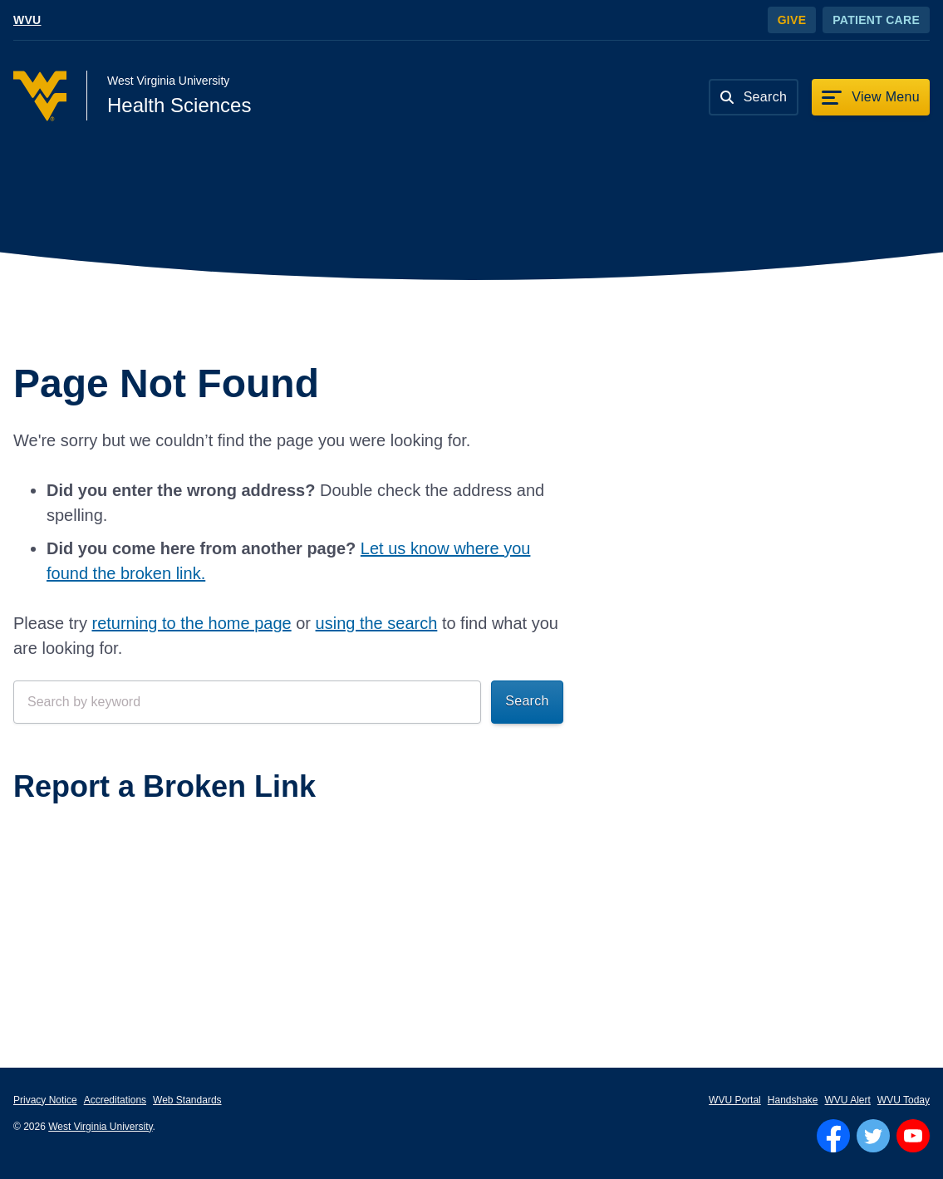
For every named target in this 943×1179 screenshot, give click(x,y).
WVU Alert (848, 1100)
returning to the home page (191, 623)
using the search (377, 623)
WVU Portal (735, 1100)
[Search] (754, 97)
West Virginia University (100, 1126)
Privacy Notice (45, 1100)
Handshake (793, 1100)
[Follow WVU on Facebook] (833, 1135)
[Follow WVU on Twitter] (873, 1135)
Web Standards (187, 1100)
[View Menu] (871, 97)
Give (792, 20)
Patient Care (876, 20)
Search (527, 701)
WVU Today (903, 1100)
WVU (27, 20)
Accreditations (115, 1100)
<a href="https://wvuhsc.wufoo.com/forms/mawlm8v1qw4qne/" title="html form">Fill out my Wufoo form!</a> (288, 881)
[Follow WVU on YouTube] (913, 1135)
